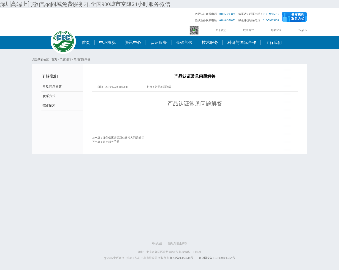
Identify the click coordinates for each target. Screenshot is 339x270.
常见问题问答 (82, 59)
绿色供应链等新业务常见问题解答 (123, 137)
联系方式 (248, 30)
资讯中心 (133, 42)
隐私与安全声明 (177, 243)
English (302, 30)
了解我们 (273, 42)
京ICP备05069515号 (181, 257)
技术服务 (210, 42)
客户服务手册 (111, 141)
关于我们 (220, 30)
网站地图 (157, 243)
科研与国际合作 (241, 42)
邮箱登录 (276, 30)
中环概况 (107, 42)
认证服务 (158, 42)
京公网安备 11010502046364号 (217, 257)
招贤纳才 (49, 105)
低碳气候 (184, 42)
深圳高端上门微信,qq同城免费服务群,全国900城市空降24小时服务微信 (85, 4)
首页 (86, 42)
